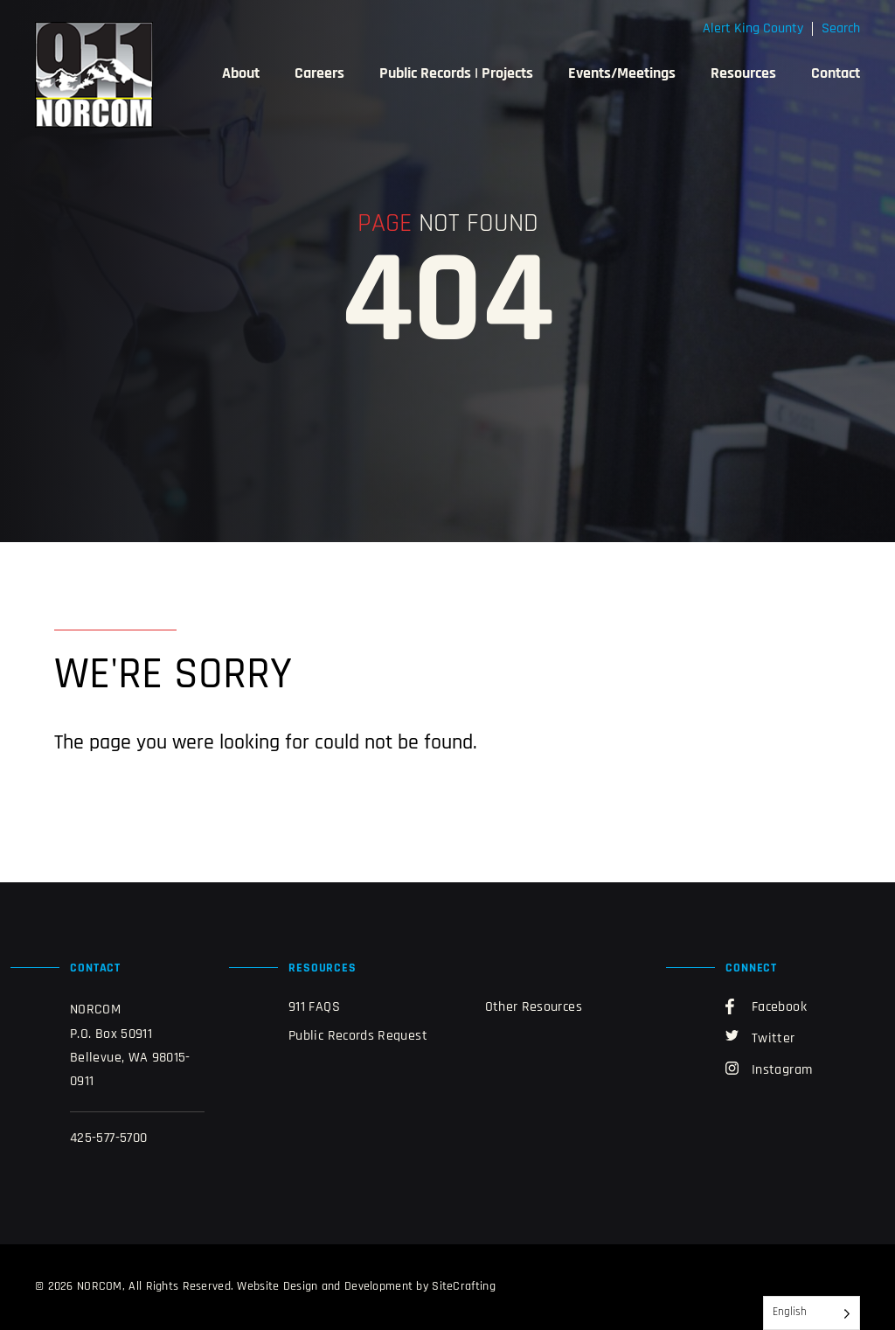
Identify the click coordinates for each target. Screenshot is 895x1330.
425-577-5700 (108, 1138)
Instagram (768, 1069)
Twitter (760, 1038)
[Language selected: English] (811, 1313)
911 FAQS (314, 1007)
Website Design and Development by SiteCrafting (366, 1286)
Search (841, 29)
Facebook (766, 1006)
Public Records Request (357, 1036)
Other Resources (533, 1007)
